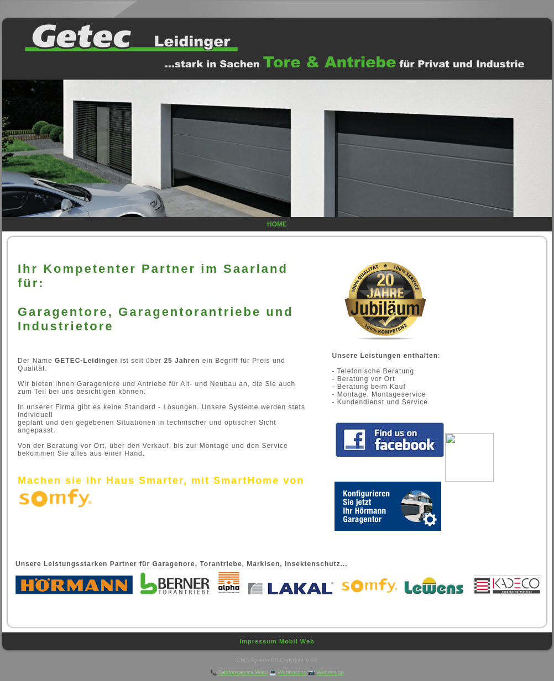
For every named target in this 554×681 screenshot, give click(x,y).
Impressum (258, 641)
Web (307, 641)
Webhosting (292, 672)
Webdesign (330, 672)
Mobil (288, 641)
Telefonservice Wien (243, 672)
